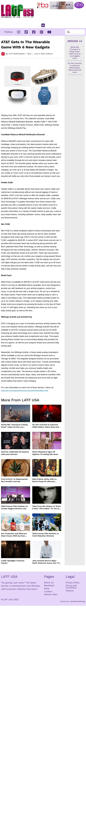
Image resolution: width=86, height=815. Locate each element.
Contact (48, 591)
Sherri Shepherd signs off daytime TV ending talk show (45, 453)
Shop (46, 588)
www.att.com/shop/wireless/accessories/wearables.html (24, 391)
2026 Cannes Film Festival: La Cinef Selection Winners (45, 534)
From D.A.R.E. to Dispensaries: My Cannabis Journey (14, 480)
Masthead (49, 585)
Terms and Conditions (71, 586)
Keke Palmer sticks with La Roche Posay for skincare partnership (44, 480)
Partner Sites (50, 594)
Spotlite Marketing (77, 601)
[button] (43, 25)
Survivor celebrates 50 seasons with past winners (15, 453)
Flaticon (70, 590)
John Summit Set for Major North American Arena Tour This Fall (46, 562)
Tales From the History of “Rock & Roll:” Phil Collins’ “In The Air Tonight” (46, 507)
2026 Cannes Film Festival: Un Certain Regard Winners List (14, 507)
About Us (49, 582)
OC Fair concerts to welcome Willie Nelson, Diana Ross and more (45, 426)
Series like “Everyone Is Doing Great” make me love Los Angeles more (14, 426)
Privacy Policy (72, 582)
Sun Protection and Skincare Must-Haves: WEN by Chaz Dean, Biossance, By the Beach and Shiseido (14, 534)
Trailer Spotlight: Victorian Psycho (12, 562)
